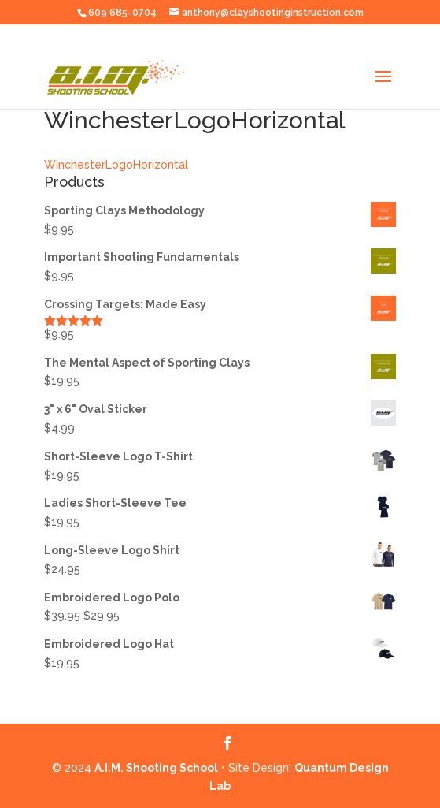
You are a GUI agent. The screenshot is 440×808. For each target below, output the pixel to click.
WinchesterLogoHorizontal (116, 164)
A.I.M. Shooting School (156, 767)
